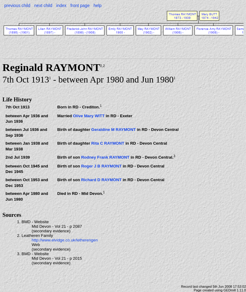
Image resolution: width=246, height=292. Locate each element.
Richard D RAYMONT (101, 180)
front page (80, 5)
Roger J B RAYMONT (101, 166)
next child (43, 5)
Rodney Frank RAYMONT (105, 157)
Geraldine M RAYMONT (113, 129)
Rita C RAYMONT (107, 143)
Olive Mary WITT (89, 116)
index (61, 5)
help (97, 5)
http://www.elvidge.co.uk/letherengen (65, 240)
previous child (17, 5)
